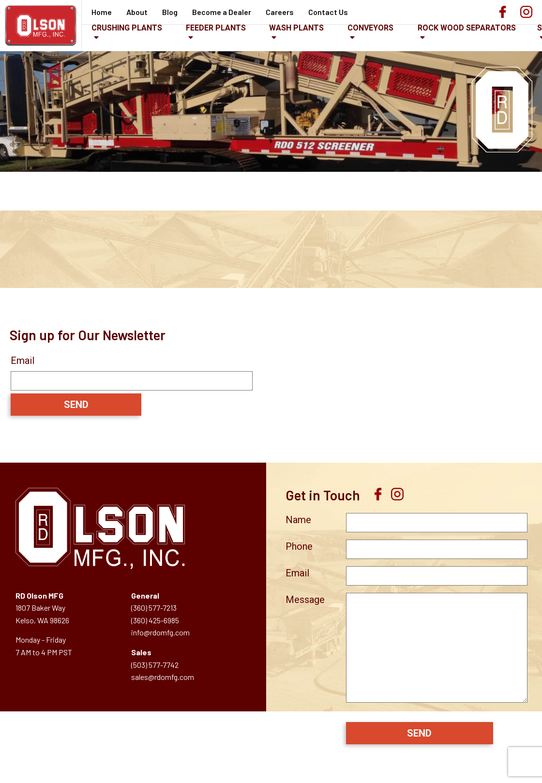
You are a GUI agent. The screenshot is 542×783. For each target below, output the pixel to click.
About (137, 11)
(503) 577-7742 (155, 664)
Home (101, 11)
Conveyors (370, 32)
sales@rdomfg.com (162, 676)
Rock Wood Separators (467, 32)
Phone (299, 546)
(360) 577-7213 (154, 607)
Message (305, 599)
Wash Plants (296, 32)
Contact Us (328, 11)
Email (22, 360)
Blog (170, 11)
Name (298, 520)
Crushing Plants (126, 32)
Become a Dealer (221, 11)
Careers (280, 11)
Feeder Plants (216, 32)
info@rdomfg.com (160, 632)
